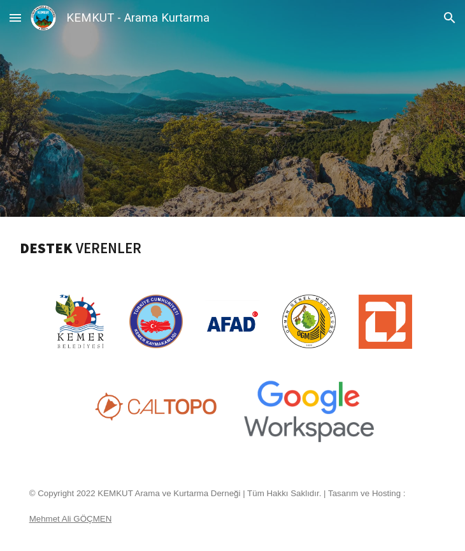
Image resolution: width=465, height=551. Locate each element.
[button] (15, 17)
